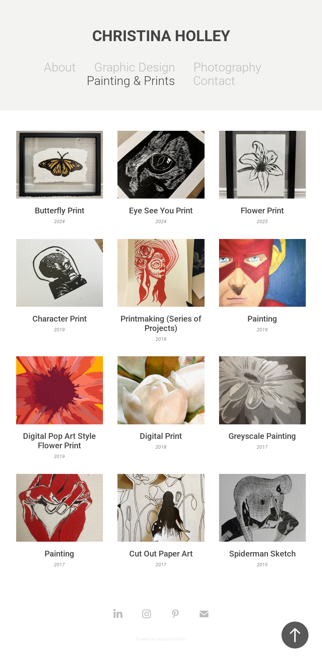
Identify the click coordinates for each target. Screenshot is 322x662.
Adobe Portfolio (172, 638)
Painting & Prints (131, 80)
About (60, 67)
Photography (227, 67)
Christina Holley (161, 35)
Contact (214, 80)
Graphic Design (134, 67)
